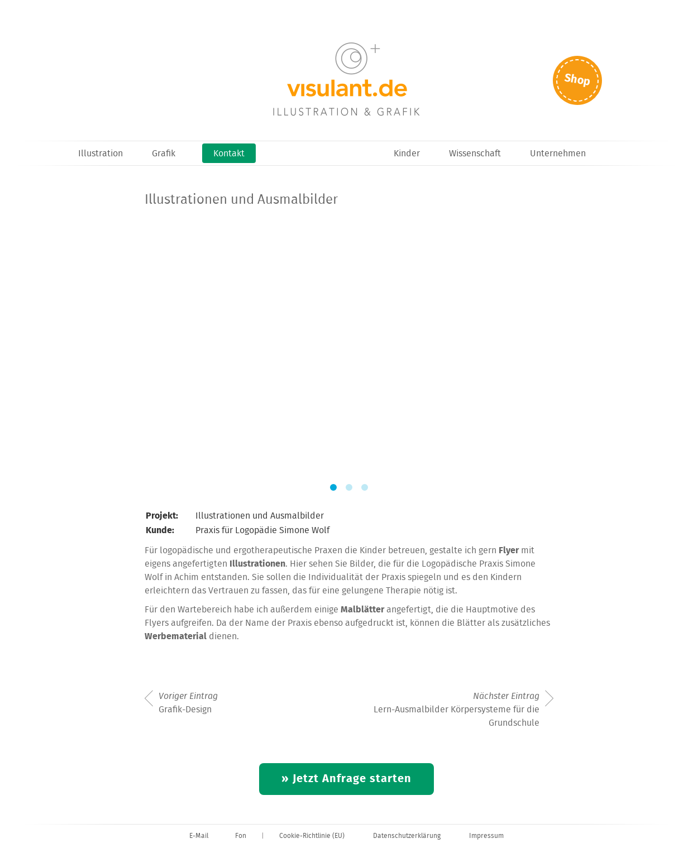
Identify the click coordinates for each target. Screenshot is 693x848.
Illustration (100, 154)
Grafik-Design (188, 703)
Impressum (486, 836)
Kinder (407, 154)
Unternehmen (558, 154)
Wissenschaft (475, 154)
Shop (577, 80)
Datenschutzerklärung (407, 836)
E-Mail (198, 836)
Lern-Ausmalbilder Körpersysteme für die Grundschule (456, 710)
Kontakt (229, 154)
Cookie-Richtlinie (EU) (312, 836)
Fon (240, 836)
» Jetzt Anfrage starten (346, 779)
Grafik (163, 154)
